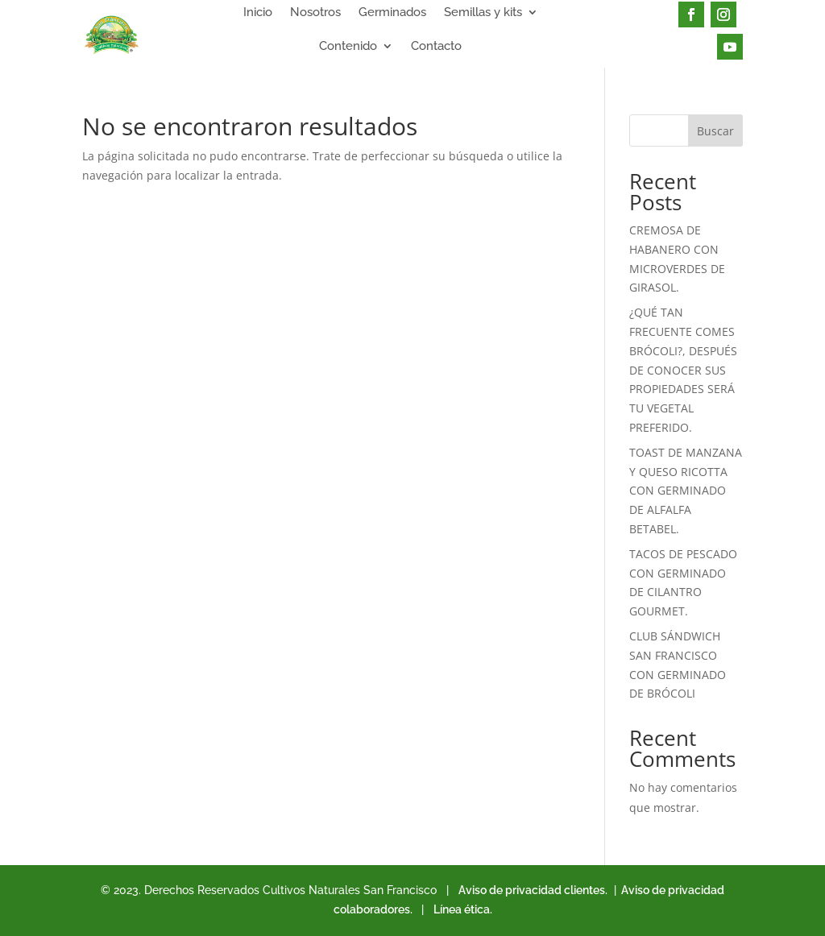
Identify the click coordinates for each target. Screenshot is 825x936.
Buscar (715, 131)
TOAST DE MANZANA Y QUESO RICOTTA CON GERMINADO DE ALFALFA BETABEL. (685, 490)
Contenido (348, 46)
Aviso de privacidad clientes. (532, 890)
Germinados (392, 12)
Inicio (257, 12)
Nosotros (315, 12)
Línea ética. (462, 909)
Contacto (436, 46)
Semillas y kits (483, 12)
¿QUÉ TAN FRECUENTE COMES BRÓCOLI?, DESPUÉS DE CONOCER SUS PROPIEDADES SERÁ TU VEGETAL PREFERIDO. (683, 369)
